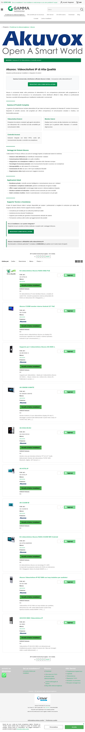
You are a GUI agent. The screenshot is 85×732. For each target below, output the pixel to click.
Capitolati (69, 677)
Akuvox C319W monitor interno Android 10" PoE (37, 309)
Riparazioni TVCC (72, 681)
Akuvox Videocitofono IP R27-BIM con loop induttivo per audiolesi (43, 580)
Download (72, 15)
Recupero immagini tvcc (74, 686)
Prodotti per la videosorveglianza (13, 15)
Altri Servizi (49, 15)
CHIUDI (83, 724)
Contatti (35, 20)
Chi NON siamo (61, 15)
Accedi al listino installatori (30, 288)
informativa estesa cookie (23, 729)
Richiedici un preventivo (74, 684)
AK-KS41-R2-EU (25, 431)
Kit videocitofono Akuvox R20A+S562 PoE (35, 274)
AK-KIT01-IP (24, 472)
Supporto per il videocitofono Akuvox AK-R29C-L (37, 350)
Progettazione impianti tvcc (75, 674)
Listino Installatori (46, 20)
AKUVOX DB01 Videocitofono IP (31, 621)
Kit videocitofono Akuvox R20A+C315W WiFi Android (39, 540)
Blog (80, 15)
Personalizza (54, 727)
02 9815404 (47, 712)
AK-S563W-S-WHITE (27, 390)
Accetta (74, 727)
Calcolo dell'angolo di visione (51, 686)
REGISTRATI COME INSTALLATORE (21, 234)
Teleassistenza (71, 679)
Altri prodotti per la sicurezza (34, 15)
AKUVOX (22, 284)
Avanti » (48, 259)
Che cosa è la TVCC (51, 677)
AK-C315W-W (24, 506)
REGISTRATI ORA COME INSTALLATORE (42, 87)
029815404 (40, 247)
